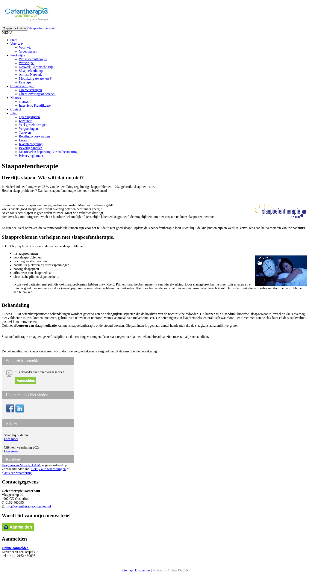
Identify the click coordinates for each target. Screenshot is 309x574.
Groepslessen (28, 51)
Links (23, 140)
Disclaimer (142, 570)
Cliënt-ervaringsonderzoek (37, 94)
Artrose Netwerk (30, 74)
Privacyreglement (31, 155)
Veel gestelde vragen (33, 125)
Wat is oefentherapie (33, 59)
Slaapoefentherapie (41, 28)
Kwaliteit (25, 121)
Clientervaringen (22, 86)
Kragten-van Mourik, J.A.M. (21, 465)
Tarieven (25, 132)
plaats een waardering (17, 473)
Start (13, 40)
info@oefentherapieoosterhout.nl (28, 506)
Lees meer (11, 439)
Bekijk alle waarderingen (48, 469)
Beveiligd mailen (30, 148)
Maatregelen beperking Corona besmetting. (48, 152)
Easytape (25, 82)
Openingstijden (29, 117)
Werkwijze (18, 55)
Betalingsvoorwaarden (34, 136)
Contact (15, 109)
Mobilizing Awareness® (35, 78)
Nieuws (16, 98)
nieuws (24, 101)
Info (13, 113)
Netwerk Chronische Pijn (36, 67)
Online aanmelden (15, 548)
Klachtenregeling (30, 144)
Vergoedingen (28, 128)
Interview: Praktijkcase (35, 105)
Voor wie (17, 43)
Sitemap (127, 570)
